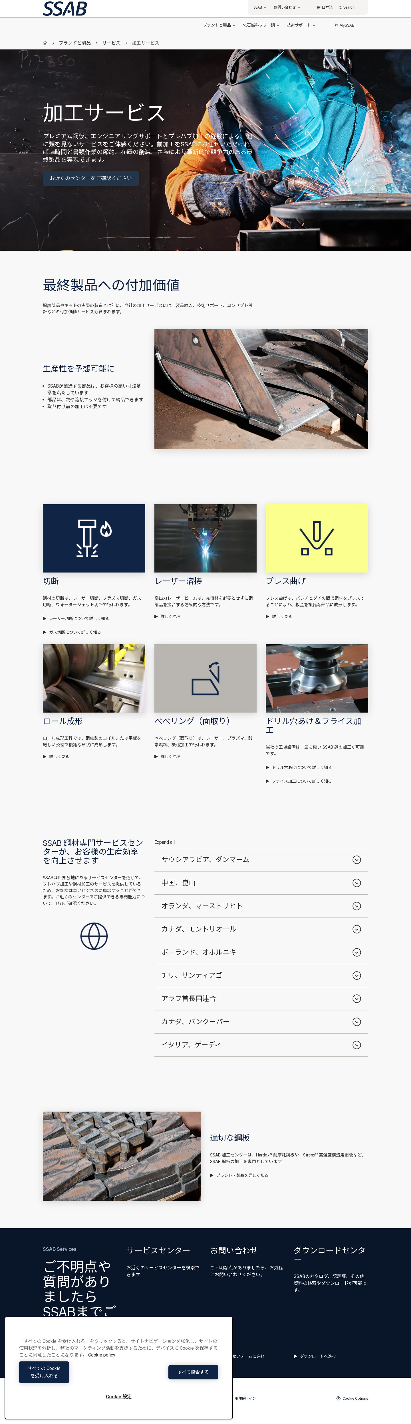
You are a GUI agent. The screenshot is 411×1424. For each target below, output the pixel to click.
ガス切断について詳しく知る (72, 632)
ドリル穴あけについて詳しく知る (299, 767)
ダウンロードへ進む (315, 1356)
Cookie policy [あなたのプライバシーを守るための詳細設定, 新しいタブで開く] (101, 1362)
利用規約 (238, 1398)
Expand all (164, 842)
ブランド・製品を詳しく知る (239, 1175)
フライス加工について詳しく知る (299, 781)
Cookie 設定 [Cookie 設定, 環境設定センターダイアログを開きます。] (119, 1396)
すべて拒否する (170, 1376)
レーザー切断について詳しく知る (76, 618)
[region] (119, 1371)
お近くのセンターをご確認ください (91, 178)
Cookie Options (352, 1398)
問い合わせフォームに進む (237, 1356)
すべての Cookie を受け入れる (67, 1376)
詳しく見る (167, 616)
